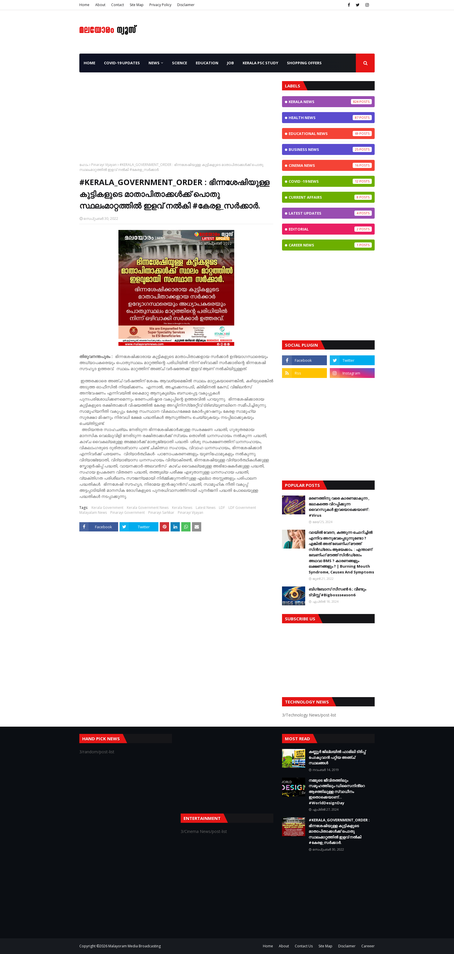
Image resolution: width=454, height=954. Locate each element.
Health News (330, 117)
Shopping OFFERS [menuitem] (304, 62)
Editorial (330, 229)
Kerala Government (107, 507)
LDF (222, 507)
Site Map (137, 4)
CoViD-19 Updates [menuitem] (122, 62)
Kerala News (182, 507)
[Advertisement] (176, 121)
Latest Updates (330, 213)
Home (84, 4)
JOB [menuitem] (230, 62)
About (100, 4)
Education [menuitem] (207, 62)
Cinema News (330, 165)
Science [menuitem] (179, 62)
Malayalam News (93, 512)
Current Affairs (330, 197)
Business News (330, 149)
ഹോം (83, 164)
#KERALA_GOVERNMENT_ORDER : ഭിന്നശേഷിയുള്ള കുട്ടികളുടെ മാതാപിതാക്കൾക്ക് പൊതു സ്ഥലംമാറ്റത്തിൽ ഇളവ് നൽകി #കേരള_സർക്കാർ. (339, 831)
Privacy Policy (160, 4)
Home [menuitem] (89, 62)
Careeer (368, 946)
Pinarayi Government (127, 512)
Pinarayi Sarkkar (161, 512)
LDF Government (242, 507)
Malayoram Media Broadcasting (134, 946)
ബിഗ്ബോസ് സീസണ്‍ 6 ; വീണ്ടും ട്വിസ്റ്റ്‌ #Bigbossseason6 (337, 591)
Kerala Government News (148, 507)
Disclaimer (186, 4)
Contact (117, 4)
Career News (330, 245)
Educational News (330, 133)
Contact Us (304, 946)
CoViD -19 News (330, 181)
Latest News (205, 507)
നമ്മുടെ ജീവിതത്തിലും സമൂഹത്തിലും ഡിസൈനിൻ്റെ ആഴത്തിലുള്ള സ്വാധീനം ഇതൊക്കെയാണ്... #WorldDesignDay (337, 791)
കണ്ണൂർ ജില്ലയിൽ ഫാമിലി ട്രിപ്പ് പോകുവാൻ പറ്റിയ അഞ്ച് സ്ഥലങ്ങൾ (337, 757)
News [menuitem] (154, 62)
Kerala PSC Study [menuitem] (260, 62)
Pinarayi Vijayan (104, 164)
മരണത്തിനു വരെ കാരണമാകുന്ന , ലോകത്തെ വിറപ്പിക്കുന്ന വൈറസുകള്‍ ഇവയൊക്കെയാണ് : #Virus (339, 507)
